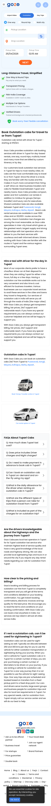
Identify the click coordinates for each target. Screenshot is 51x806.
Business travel (12, 745)
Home (7, 770)
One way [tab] (9, 22)
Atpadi (30, 210)
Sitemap (18, 781)
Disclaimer (27, 778)
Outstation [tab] (27, 15)
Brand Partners (36, 751)
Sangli (37, 207)
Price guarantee (13, 755)
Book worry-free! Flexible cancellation (27, 121)
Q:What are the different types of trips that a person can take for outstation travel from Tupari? (23, 500)
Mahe (24, 210)
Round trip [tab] (24, 22)
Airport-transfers (20, 785)
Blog (15, 770)
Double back (11, 761)
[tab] (11, 22)
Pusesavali (29, 207)
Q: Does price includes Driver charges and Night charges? (21, 454)
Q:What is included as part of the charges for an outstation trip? (23, 512)
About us (25, 770)
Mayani (7, 210)
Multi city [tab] (38, 22)
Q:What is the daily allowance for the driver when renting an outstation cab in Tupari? (24, 488)
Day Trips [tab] (40, 15)
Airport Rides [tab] (12, 15)
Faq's (34, 770)
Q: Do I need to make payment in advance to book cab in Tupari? (24, 464)
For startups (11, 751)
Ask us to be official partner (14, 738)
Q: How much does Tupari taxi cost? (22, 444)
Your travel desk (36, 737)
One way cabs (31, 781)
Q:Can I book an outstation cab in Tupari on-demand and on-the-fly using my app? (23, 475)
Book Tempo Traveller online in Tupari (25, 394)
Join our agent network (36, 744)
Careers (21, 774)
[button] (3, 5)
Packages (35, 785)
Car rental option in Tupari (25, 423)
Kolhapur (16, 210)
